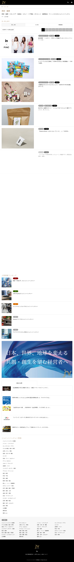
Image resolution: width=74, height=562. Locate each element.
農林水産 (5, 510)
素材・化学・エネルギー (8, 503)
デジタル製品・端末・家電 (9, 448)
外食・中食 (5, 475)
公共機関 (5, 508)
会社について (45, 554)
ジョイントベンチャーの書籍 (9, 441)
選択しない (5, 513)
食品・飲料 (5, 473)
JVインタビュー (22, 522)
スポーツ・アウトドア (8, 463)
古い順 (36, 24)
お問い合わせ (37, 554)
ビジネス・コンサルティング (9, 498)
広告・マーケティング (8, 495)
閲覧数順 (61, 24)
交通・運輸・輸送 (7, 500)
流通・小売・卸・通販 (8, 453)
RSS (37, 551)
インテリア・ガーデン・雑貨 (9, 468)
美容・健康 (5, 478)
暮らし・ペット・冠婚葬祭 (9, 483)
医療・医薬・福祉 (7, 480)
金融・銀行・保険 (7, 493)
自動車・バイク (6, 465)
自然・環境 (5, 505)
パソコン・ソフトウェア (8, 443)
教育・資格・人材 (7, 490)
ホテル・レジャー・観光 (8, 485)
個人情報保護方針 (29, 554)
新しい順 (13, 24)
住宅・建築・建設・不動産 (9, 488)
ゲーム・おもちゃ (7, 461)
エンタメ (5, 456)
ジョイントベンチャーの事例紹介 (34, 559)
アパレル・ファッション (8, 470)
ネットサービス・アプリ (8, 446)
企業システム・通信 (7, 451)
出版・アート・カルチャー (9, 458)
